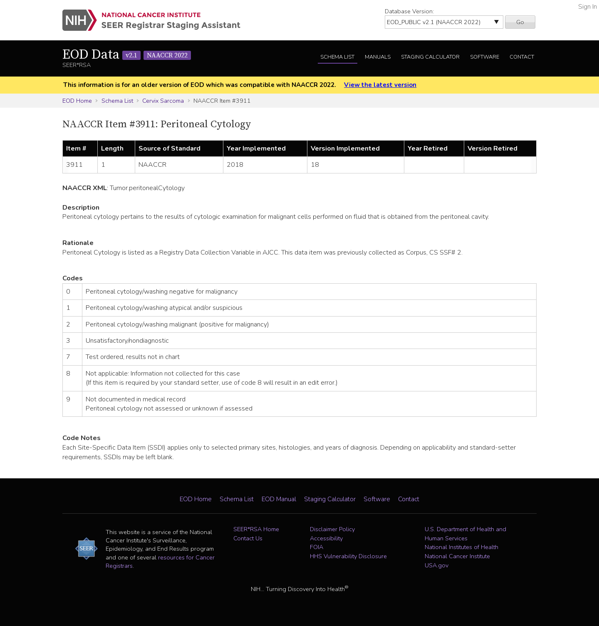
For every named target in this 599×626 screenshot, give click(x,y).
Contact (522, 57)
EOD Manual (279, 499)
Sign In (587, 6)
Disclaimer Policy (332, 529)
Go (520, 22)
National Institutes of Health (461, 547)
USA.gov (436, 565)
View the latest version (380, 85)
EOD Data (126, 55)
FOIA (316, 547)
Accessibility (326, 538)
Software (484, 57)
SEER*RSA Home (256, 529)
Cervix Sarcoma (163, 100)
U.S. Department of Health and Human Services (465, 533)
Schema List (337, 57)
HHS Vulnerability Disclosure (348, 556)
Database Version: (409, 11)
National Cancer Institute (457, 556)
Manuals (378, 57)
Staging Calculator (430, 57)
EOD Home (77, 100)
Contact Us (247, 538)
